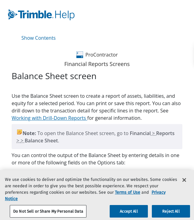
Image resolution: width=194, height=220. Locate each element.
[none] (185, 80)
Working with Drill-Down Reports (49, 118)
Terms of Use (127, 195)
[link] (82, 14)
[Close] (184, 182)
